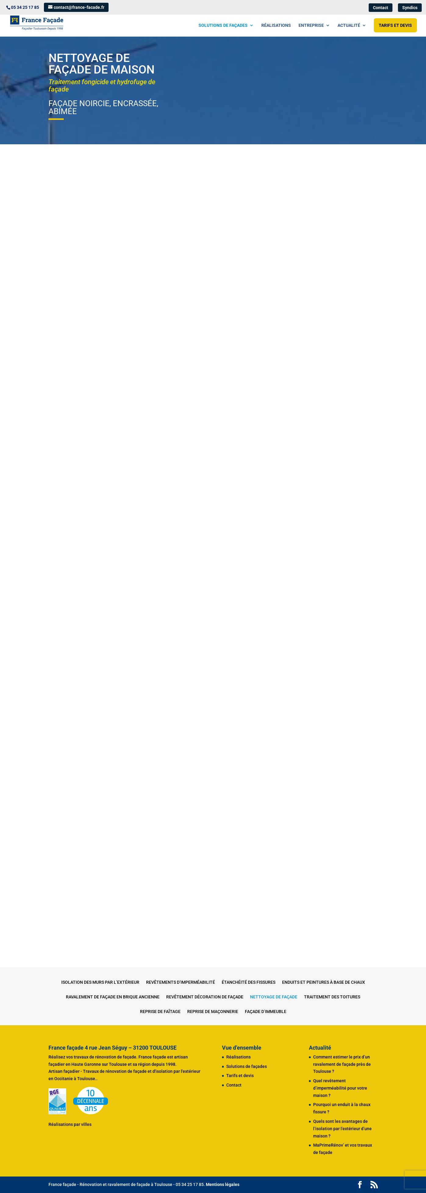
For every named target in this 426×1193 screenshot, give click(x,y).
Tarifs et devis (395, 25)
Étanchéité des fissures (248, 982)
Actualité (349, 25)
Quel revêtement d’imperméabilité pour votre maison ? (340, 1088)
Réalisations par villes (69, 1124)
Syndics (409, 7)
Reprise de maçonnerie (212, 1011)
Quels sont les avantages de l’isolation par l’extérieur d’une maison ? (342, 1128)
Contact (380, 7)
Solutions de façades (223, 25)
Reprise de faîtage (160, 1011)
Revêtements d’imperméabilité (180, 982)
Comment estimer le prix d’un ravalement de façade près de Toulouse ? (342, 1064)
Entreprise (311, 25)
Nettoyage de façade (273, 997)
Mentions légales (222, 1184)
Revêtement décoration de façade (204, 997)
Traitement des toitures (332, 997)
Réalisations (276, 25)
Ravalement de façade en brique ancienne (112, 997)
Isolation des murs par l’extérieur (100, 982)
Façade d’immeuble (265, 1011)
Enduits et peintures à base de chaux (323, 982)
